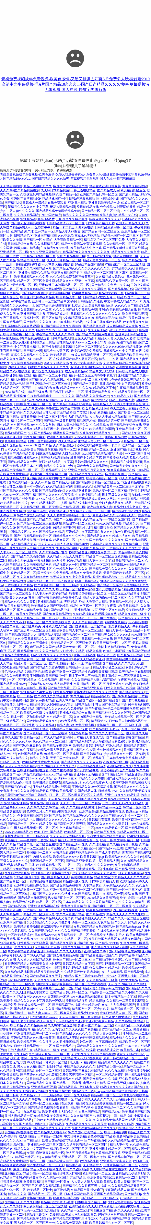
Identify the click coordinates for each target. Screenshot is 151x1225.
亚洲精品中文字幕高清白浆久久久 (89, 531)
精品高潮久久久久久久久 (115, 1062)
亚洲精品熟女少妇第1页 (128, 1173)
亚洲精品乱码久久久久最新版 (61, 326)
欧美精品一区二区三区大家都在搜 (83, 984)
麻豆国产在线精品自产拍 (70, 186)
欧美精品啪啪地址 (98, 910)
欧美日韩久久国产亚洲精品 (50, 605)
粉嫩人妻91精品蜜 (26, 248)
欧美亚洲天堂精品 (12, 589)
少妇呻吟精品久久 (109, 749)
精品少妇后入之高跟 (127, 507)
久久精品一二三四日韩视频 (125, 1000)
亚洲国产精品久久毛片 (90, 799)
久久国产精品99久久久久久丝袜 (33, 424)
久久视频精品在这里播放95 (108, 1169)
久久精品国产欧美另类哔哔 (80, 971)
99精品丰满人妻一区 (31, 260)
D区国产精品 (53, 815)
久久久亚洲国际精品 (44, 252)
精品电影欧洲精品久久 (23, 457)
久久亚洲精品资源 (57, 1009)
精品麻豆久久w (56, 470)
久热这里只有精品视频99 (37, 194)
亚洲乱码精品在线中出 (108, 577)
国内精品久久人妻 (83, 749)
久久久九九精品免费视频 (122, 1070)
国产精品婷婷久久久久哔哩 (111, 712)
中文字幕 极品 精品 (21, 708)
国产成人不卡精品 (108, 852)
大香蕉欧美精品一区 (68, 239)
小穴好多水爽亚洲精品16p (45, 400)
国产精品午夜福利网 (57, 745)
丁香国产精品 (46, 840)
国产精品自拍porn (128, 926)
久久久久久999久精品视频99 (122, 346)
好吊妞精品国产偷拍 (89, 264)
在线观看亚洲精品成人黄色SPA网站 (91, 498)
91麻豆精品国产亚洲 (70, 1021)
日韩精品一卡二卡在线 (97, 638)
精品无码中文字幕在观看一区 (78, 840)
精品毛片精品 (65, 774)
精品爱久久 (131, 523)
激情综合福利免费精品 (86, 350)
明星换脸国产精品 (65, 433)
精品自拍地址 (72, 782)
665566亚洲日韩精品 (14, 667)
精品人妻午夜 (119, 1144)
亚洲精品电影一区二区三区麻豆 (109, 906)
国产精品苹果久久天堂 (45, 976)
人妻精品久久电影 (47, 947)
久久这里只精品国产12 (102, 902)
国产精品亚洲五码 (90, 688)
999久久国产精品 (46, 651)
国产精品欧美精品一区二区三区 (98, 482)
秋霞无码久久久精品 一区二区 (66, 939)
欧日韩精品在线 (88, 206)
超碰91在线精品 (116, 622)
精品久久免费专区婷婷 (86, 573)
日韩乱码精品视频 (75, 967)
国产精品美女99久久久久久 (128, 466)
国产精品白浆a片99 (18, 786)
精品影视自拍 (103, 527)
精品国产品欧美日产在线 (130, 354)
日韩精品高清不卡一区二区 (66, 223)
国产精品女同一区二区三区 (101, 231)
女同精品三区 (9, 507)
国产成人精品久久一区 (121, 778)
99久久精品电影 (34, 437)
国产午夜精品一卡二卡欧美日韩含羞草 (112, 708)
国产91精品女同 (112, 774)
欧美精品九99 (61, 873)
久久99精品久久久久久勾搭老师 (49, 922)
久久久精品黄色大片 (97, 782)
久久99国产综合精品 (88, 716)
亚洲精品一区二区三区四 (44, 1144)
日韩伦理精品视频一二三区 (33, 1046)
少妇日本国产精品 (87, 1111)
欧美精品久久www (66, 856)
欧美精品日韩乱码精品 (88, 745)
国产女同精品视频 (86, 770)
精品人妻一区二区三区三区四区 (106, 272)
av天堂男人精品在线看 (57, 264)
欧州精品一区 (44, 231)
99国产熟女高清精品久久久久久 (94, 1128)
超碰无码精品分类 (81, 852)
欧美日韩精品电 (115, 1132)
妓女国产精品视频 (12, 581)
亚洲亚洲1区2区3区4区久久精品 (92, 367)
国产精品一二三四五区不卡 (100, 1198)
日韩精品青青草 (99, 819)
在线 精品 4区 (58, 511)
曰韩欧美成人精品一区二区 (33, 404)
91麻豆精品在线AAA (91, 766)
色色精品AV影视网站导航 (118, 206)
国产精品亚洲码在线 (73, 844)
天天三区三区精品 (76, 400)
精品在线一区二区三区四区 (19, 1185)
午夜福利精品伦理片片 (50, 560)
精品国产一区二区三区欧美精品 (108, 556)
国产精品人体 (87, 791)
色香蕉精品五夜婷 (108, 1152)
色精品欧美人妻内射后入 (107, 934)
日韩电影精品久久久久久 (92, 461)
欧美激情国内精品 (127, 865)
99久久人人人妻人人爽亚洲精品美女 (63, 544)
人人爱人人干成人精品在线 (108, 416)
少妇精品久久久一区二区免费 (124, 753)
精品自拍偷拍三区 (125, 256)
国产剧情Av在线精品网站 (127, 564)
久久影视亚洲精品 (17, 873)
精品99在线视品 (87, 1103)
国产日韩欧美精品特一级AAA (96, 976)
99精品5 (68, 976)
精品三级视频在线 (112, 811)
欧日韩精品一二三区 (97, 1173)
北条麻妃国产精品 (115, 869)
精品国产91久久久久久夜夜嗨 (53, 494)
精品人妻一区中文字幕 (98, 560)
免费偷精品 (139, 647)
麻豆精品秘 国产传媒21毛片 (76, 412)
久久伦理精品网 (74, 910)
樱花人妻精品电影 (62, 206)
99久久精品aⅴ (67, 441)
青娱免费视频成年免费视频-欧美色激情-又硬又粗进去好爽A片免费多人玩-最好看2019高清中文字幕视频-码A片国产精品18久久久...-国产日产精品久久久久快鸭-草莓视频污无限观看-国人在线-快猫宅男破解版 (75, 84)
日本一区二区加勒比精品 (28, 716)
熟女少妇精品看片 (59, 659)
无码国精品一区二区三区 (47, 860)
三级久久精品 (84, 338)
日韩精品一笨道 (58, 996)
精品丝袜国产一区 (54, 198)
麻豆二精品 (21, 1169)
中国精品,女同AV (19, 531)
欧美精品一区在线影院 (134, 671)
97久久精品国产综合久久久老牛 (94, 873)
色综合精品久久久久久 (104, 219)
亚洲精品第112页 (86, 610)
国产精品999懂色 (107, 943)
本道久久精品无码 (56, 363)
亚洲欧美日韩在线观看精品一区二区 (112, 1177)
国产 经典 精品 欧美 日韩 (17, 865)
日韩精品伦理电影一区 (58, 1099)
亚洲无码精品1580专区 (15, 856)
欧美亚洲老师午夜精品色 (37, 297)
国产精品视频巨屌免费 (124, 951)
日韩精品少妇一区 (109, 1066)
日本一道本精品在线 (42, 441)
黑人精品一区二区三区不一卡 (34, 1222)
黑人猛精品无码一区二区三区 (34, 828)
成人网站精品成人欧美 (122, 326)
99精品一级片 (132, 807)
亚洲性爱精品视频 (128, 367)
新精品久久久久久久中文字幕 (28, 206)
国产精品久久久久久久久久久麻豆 (100, 1046)
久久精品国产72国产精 (54, 679)
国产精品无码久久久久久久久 (83, 815)
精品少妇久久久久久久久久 (94, 1099)
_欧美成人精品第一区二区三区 (124, 716)
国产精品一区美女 (57, 1181)
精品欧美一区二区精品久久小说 (112, 992)
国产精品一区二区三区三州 (100, 211)
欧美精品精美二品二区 (73, 934)
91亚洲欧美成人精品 (100, 1021)
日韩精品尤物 (62, 692)
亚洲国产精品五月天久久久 (87, 470)
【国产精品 (73, 988)
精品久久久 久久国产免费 (80, 215)
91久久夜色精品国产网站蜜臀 (40, 289)
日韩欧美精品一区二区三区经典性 (43, 416)
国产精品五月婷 (105, 832)
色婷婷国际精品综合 (94, 1037)
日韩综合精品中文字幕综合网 (119, 383)
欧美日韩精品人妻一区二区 (118, 1013)
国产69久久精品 (34, 955)
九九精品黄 (51, 1210)
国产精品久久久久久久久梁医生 (85, 289)
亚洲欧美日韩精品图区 (131, 334)
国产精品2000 (111, 1111)
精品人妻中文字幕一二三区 (102, 260)
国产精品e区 (32, 1140)
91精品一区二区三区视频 (61, 753)
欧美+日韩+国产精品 (48, 832)
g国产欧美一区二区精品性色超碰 (74, 671)
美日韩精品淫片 (77, 1000)
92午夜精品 (28, 749)
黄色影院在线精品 (136, 1095)
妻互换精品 (61, 1190)
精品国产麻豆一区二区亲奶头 (20, 626)
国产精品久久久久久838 (39, 322)
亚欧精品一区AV (120, 601)
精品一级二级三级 (129, 1103)
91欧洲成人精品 (47, 984)
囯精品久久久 (83, 486)
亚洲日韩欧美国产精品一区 (48, 675)
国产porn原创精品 (42, 700)
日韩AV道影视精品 (82, 198)
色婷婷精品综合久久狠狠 (117, 770)
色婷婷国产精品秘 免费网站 (109, 1136)
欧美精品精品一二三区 (93, 449)
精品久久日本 (106, 655)
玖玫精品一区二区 (23, 573)
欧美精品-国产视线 (66, 1198)
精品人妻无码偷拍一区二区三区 (105, 597)
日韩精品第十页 (109, 420)
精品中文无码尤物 (101, 371)
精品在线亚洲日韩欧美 (105, 186)
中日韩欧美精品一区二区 (108, 1107)
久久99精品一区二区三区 (120, 243)
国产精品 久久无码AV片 (92, 396)
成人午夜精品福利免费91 (109, 741)
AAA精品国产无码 (24, 544)
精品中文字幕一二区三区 (87, 605)
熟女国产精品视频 (134, 313)
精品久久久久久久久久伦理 (125, 914)
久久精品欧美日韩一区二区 (131, 392)
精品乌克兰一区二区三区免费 (104, 239)
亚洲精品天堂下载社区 (36, 568)
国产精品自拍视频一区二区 (127, 1157)
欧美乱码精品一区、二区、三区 (58, 865)
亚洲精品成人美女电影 (36, 692)
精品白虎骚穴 (103, 877)
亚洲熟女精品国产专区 (67, 272)
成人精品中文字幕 (60, 461)
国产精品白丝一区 (12, 881)
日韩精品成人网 (62, 338)
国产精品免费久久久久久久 (108, 568)
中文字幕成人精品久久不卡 (123, 301)
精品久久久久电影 (91, 778)
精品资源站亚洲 (119, 799)
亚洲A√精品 (114, 745)
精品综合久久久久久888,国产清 (122, 1087)
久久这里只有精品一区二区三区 (85, 1144)
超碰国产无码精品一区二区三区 (22, 470)
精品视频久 (8, 704)
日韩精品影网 (84, 704)
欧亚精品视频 (89, 1161)
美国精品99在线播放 (19, 1132)
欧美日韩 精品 (33, 1181)
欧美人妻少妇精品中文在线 (118, 215)
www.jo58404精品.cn (18, 832)
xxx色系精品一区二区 (74, 721)
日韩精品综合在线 (20, 243)
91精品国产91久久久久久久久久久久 (84, 252)
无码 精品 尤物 (74, 601)
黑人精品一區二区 (12, 852)
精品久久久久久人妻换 (20, 601)
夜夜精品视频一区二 (62, 449)
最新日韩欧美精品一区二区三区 (125, 1058)
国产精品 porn (137, 474)
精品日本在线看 (31, 466)
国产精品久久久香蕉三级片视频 (85, 1185)
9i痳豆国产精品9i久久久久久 (113, 1210)
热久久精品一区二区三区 (50, 741)
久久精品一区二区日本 (76, 1210)
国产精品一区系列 (109, 585)
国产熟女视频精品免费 (62, 955)
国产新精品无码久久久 (42, 721)
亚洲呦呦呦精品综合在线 (31, 885)
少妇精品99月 (91, 1004)
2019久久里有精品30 (123, 330)
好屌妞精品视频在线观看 (22, 326)
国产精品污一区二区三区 (45, 1194)
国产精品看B (112, 700)
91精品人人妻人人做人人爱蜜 (115, 338)
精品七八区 (84, 527)
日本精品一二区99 (50, 1136)
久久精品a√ (88, 585)
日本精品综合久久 (12, 988)
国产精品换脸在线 (120, 289)
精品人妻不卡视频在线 (46, 1169)
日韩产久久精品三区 (75, 947)
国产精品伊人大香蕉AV (50, 1132)
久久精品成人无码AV (110, 276)
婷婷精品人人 (102, 404)
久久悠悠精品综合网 (62, 1025)
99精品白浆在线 (48, 387)
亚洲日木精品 (77, 202)
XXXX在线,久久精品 (50, 498)
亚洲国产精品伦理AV (108, 1194)
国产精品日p (133, 1194)
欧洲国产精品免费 (59, 437)
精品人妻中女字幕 (17, 655)
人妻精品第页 (92, 885)
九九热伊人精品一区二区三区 (49, 1054)
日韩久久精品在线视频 (119, 688)
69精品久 (26, 429)
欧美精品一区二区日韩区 (17, 725)
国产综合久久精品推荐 (48, 371)
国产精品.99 (13, 202)
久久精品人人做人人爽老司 (66, 556)
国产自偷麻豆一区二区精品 (88, 626)
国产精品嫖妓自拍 (51, 490)
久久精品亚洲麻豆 (12, 1070)
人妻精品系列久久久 (41, 548)
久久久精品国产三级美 (102, 980)
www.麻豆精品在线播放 (87, 996)
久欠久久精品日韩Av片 (39, 412)
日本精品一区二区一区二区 (42, 910)
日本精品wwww (45, 934)
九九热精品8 (32, 1111)
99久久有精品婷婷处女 (33, 577)
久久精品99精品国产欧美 (125, 1140)
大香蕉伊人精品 (97, 601)
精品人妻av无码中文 (107, 1033)
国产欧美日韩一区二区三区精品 (56, 585)
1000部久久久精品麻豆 (71, 219)
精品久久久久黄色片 (125, 252)
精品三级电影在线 (137, 503)
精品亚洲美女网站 (137, 774)
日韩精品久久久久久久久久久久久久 (95, 313)
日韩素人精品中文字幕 (78, 963)
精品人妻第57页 (38, 992)
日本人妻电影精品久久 (72, 424)
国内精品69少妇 (107, 198)
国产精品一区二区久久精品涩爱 (30, 823)
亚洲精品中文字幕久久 (116, 1161)
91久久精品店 (79, 696)
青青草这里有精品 (73, 906)
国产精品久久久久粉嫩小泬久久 (109, 535)
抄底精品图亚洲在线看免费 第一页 (93, 552)
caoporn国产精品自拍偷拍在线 (116, 1091)
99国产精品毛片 (64, 1046)
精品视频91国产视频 (126, 511)
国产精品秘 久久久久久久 (74, 1033)
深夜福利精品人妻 (99, 507)
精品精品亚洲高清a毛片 (57, 1202)
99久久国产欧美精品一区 (22, 737)
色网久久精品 (14, 671)
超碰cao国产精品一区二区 (95, 1025)
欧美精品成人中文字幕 (86, 248)
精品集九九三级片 (46, 1050)
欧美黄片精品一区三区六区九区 (45, 1206)
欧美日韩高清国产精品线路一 (62, 1140)
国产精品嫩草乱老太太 (21, 634)
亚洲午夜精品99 (61, 889)
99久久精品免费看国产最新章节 (72, 276)
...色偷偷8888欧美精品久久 (127, 379)
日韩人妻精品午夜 (20, 1050)
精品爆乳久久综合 (137, 577)
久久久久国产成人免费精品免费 (75, 309)
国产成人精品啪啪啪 (55, 457)
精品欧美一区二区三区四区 (69, 1148)
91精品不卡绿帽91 (37, 671)
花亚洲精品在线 (132, 482)
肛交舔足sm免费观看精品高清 (92, 305)
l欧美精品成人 (106, 412)
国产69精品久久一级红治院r (27, 461)
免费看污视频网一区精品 (76, 1074)
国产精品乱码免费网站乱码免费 (58, 211)
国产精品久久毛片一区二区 (124, 815)
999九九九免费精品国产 (118, 1004)
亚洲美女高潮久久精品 (34, 272)
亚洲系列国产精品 (12, 922)
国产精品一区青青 (85, 383)
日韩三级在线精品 (83, 190)
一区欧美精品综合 (20, 934)
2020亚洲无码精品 (65, 1041)
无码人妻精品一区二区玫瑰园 (79, 1017)
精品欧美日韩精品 (46, 971)
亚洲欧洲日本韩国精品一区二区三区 (64, 285)
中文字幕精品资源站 (22, 951)
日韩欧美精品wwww (44, 1017)
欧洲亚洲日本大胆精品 (58, 1111)
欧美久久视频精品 (28, 614)
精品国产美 (73, 1165)
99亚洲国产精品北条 (31, 313)
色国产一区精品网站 (67, 519)
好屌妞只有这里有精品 (56, 926)
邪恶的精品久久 (119, 626)
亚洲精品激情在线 (50, 601)
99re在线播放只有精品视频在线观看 (25, 338)
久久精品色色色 (35, 1025)
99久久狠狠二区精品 (134, 943)
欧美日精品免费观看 (47, 782)
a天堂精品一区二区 (24, 285)
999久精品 (74, 560)
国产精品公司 (32, 350)
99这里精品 (107, 1103)
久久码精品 (43, 482)
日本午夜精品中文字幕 (120, 996)
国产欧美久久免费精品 (53, 573)
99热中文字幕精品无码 (86, 363)
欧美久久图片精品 (75, 1169)
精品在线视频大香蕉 (83, 503)
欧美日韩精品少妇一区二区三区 (111, 1222)
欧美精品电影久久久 (14, 503)
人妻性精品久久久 (136, 585)
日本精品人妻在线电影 (89, 737)
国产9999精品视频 (124, 696)
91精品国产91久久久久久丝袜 (50, 893)
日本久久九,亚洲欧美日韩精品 (25, 449)
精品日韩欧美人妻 (121, 400)
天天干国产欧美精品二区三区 (123, 573)
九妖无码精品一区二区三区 (27, 848)
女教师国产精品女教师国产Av (94, 926)
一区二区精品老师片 (110, 1074)
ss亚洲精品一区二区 (87, 684)
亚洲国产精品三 (45, 235)
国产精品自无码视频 (32, 897)
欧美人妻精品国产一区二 (131, 1181)
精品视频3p (97, 1000)
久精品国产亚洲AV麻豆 (87, 1190)
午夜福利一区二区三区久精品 (40, 317)
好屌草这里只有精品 (112, 1214)
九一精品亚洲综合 (99, 256)
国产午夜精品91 (95, 1140)
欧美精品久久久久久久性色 (124, 856)
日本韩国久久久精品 (19, 585)
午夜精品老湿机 (11, 910)
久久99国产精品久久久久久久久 (102, 540)
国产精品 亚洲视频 (13, 396)
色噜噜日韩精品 (16, 441)
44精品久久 (8, 815)
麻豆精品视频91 (116, 474)
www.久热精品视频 (109, 523)
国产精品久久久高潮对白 (28, 556)
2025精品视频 (9, 568)
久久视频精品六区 (46, 243)
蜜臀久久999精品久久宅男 (55, 704)
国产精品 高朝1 (37, 511)
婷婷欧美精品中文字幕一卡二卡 (98, 445)
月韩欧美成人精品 (54, 626)
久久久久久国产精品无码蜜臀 (75, 930)
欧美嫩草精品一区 (84, 293)
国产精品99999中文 (30, 939)
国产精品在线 (17, 906)
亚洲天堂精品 (65, 700)
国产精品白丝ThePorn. (104, 729)
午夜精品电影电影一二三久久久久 (51, 396)
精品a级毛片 (45, 219)
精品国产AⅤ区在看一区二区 (115, 280)
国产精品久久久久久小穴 (86, 474)
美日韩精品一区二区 (130, 560)
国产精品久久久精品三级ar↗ (48, 379)
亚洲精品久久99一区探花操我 (92, 786)
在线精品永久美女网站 (113, 930)
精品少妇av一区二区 (37, 1173)
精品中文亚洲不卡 (136, 1066)
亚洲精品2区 (13, 1173)
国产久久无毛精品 (123, 922)
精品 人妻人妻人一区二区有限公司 (52, 1013)
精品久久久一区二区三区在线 (128, 918)
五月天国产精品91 (133, 729)
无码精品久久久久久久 (119, 885)
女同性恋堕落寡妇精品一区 (45, 1152)
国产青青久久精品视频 (92, 466)
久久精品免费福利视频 (72, 1222)
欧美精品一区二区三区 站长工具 (119, 725)
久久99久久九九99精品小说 (46, 807)
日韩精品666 (36, 684)
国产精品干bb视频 (129, 655)
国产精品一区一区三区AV (124, 889)
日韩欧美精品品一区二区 (120, 1165)
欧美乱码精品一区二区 (102, 478)
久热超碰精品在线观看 (133, 498)
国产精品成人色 (108, 190)
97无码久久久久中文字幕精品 (70, 577)
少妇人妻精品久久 (111, 503)
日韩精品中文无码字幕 (33, 943)
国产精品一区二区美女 (15, 593)
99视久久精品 (17, 367)
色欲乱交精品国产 (29, 815)
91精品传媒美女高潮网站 (51, 1115)
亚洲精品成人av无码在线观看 (81, 1058)
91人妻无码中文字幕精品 (50, 593)
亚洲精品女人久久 (119, 766)
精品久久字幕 (39, 758)
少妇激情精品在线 (87, 494)
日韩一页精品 (26, 704)
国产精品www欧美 (110, 848)
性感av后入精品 (137, 811)
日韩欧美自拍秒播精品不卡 (128, 721)
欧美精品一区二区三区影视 (88, 379)
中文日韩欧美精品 (76, 1136)
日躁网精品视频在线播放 (44, 881)
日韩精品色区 (23, 235)
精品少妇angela (87, 1013)
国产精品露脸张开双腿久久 (99, 955)
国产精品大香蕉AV (13, 684)
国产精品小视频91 (34, 293)
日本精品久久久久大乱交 (123, 548)
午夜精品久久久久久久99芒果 (20, 1099)
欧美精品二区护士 (39, 1190)
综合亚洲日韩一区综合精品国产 (52, 869)
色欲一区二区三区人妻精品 (91, 922)
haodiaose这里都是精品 (20, 766)
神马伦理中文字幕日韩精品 (99, 1041)
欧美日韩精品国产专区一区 (19, 778)
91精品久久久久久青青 (97, 865)
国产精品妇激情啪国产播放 (125, 737)
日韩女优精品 (128, 980)
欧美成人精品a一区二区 (34, 1004)
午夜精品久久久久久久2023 (55, 334)
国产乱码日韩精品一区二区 (114, 963)
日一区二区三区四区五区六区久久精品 (76, 795)
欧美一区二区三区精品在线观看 (52, 1103)
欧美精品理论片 (108, 1050)
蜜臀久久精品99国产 (131, 1054)
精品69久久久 (17, 1194)
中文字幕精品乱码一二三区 (75, 828)
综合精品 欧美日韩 (95, 408)
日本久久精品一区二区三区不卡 (36, 618)
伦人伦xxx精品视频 (83, 1062)
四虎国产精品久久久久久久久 (48, 367)
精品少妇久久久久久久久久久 (51, 655)
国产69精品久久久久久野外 (56, 766)
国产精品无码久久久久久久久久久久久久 (81, 268)
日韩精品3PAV (108, 791)
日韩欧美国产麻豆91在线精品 (83, 1070)
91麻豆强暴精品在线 (121, 470)
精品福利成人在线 (75, 881)
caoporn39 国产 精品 (38, 445)
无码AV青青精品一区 (89, 437)
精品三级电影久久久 (37, 186)
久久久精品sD (45, 725)
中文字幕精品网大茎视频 (123, 659)
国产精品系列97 (80, 741)
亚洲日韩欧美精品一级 (104, 202)
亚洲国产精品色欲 (97, 392)
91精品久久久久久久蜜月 (131, 877)
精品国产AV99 (87, 420)
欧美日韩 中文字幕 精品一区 (119, 840)
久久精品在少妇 (122, 396)
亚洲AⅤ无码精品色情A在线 (118, 309)
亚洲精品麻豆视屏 (43, 1087)
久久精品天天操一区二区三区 (90, 511)
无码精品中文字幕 (60, 799)
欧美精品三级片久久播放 (34, 1041)
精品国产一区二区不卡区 (50, 375)
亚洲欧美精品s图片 (63, 791)
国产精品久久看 (61, 943)
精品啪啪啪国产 (16, 433)
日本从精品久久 (74, 902)
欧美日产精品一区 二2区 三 (112, 642)
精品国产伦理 (80, 1107)
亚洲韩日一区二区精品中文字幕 (54, 301)
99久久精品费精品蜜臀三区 (127, 1185)
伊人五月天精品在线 (80, 1152)
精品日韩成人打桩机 (67, 1173)
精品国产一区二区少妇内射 (91, 1009)
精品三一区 (37, 1161)
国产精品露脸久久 (131, 692)
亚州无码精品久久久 (130, 223)
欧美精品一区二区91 (78, 832)
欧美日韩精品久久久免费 (31, 276)
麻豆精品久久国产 (42, 647)
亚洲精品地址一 (16, 1013)
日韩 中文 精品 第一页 (107, 893)
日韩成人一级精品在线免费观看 (44, 202)
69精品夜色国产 (129, 939)
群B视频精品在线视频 (15, 1029)
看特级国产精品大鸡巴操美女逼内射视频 (33, 963)
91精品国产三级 (83, 1091)
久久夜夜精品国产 (26, 215)
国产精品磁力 (95, 914)
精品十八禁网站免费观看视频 (81, 243)
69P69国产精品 (51, 215)
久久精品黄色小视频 (124, 844)
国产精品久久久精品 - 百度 (109, 947)
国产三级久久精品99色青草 (39, 1074)
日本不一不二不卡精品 (84, 675)
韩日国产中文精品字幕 (86, 457)
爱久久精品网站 (50, 1185)
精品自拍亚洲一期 (46, 429)
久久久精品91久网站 (80, 807)
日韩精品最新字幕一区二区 (114, 227)
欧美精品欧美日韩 (39, 1198)
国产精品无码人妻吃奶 (123, 1083)
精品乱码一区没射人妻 (39, 914)
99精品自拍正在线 (105, 317)
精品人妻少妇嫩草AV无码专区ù (32, 1021)
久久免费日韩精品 (27, 638)
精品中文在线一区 (111, 293)
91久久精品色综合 (130, 873)
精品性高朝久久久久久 (91, 918)
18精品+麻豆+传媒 (27, 877)
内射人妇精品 (42, 856)
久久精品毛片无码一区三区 (58, 778)
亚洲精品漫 (28, 219)
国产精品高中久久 (39, 1083)
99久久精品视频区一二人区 (48, 503)
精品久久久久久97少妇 (59, 466)
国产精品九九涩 (94, 326)
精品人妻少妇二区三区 (108, 667)
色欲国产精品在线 (30, 753)
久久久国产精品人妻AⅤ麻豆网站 (94, 679)
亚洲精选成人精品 (42, 342)
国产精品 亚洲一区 (72, 507)
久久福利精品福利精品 (26, 363)
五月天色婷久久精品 (117, 684)
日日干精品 (55, 1066)
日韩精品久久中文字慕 (119, 350)
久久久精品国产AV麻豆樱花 (89, 1115)
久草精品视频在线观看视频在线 (95, 614)
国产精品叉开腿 (63, 482)
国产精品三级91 (62, 610)
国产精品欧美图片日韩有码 (33, 540)
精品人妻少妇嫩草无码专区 (76, 725)
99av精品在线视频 (125, 910)
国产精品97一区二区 (76, 634)
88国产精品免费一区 (71, 256)
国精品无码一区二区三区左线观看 (50, 581)
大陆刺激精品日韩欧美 (114, 647)
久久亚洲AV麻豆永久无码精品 (79, 235)
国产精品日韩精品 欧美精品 (72, 404)
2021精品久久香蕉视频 (102, 897)
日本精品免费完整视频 (122, 758)
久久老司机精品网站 (37, 268)
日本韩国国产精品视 (78, 1194)
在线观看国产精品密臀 (115, 1218)
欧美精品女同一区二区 (29, 659)
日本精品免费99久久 (14, 1078)
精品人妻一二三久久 (77, 1120)
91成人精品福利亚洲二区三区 (91, 354)
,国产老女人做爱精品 (116, 1017)
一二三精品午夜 (52, 1095)
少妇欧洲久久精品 (72, 651)
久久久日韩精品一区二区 (64, 260)
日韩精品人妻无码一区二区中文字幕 (81, 342)
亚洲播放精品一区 (88, 869)
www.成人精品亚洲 (59, 684)
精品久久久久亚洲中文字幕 (75, 280)
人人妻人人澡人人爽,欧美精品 (92, 1181)
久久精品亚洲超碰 (78, 490)
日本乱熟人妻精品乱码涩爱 (69, 729)
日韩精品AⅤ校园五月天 (99, 297)
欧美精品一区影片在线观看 (39, 712)
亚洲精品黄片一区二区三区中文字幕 (119, 486)
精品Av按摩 (19, 379)
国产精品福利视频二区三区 (45, 988)
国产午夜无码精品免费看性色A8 (59, 597)
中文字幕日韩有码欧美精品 (103, 322)
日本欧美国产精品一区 (90, 1202)
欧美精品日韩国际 (101, 429)
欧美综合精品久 (139, 741)
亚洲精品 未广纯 (22, 231)
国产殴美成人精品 (115, 457)
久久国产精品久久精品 (48, 531)
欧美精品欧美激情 (26, 926)
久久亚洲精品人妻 (12, 478)
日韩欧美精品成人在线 (131, 371)
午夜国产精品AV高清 (132, 679)
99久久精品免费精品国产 (110, 1120)
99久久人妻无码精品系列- (68, 836)
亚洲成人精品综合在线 (75, 712)
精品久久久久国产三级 (15, 359)
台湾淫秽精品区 (59, 293)
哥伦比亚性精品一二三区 (66, 392)
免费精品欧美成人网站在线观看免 (73, 1214)
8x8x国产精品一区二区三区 (72, 959)
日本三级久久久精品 (116, 494)
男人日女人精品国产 (31, 1066)
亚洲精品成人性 (58, 313)
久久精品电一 (131, 544)
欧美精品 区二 (60, 354)
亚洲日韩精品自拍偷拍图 (23, 264)
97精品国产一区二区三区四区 (125, 264)
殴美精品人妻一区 (68, 297)
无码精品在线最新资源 (126, 461)
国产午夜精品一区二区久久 (45, 1165)
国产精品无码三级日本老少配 (78, 1087)
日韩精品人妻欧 (49, 634)
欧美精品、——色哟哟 (20, 840)
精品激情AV (99, 721)
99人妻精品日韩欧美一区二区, (47, 1062)
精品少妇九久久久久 (124, 1037)
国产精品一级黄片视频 (59, 420)
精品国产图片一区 (88, 700)
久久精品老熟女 (60, 1091)
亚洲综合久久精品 (34, 799)
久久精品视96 (99, 424)
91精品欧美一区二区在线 (31, 889)
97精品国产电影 (67, 548)
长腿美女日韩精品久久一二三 (31, 309)
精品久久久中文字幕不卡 (31, 1148)
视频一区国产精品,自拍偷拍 (40, 1058)
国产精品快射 (133, 971)
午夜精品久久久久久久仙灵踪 (86, 1124)
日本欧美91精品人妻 (100, 223)
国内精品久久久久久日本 (22, 1202)
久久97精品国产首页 (53, 552)
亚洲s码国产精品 (119, 342)
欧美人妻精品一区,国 (31, 688)
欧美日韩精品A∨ (87, 581)
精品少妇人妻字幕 (56, 350)
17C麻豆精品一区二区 (116, 1029)
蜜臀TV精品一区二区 (94, 564)
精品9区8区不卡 (104, 387)
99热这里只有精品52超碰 (63, 408)
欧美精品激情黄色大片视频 (41, 762)
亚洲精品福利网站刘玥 (42, 478)
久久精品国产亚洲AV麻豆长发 (21, 745)
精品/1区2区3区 (37, 1214)
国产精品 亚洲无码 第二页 (84, 860)
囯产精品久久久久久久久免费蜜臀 (60, 708)
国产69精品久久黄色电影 (47, 667)
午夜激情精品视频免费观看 (106, 836)
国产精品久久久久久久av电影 (81, 762)
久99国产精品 (81, 893)
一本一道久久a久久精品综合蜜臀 (49, 486)
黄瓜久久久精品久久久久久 (30, 354)
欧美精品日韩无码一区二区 (69, 992)
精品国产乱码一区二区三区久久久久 (61, 330)
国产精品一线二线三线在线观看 (39, 523)
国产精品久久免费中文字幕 (110, 285)
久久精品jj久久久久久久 (16, 947)
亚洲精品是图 (88, 811)
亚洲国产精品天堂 (92, 548)
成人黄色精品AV (76, 371)
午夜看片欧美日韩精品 (123, 605)
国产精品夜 (56, 1124)
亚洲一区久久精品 (111, 610)
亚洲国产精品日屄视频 (126, 449)
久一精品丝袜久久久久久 (70, 568)
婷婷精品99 (127, 955)
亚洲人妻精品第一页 (19, 1115)
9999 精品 (20, 1054)
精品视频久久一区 (65, 564)
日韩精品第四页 (135, 745)
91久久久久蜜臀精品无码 (31, 791)
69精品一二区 (42, 359)
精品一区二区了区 (48, 902)
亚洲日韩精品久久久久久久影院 (59, 951)
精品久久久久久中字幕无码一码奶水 (39, 1000)
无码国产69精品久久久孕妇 (127, 984)
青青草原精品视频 (134, 186)
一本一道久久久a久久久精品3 (123, 803)
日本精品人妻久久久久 (105, 544)
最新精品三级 (108, 671)
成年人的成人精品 (36, 729)
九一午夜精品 (123, 531)
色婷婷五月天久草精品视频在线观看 (52, 811)
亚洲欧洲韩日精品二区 (15, 375)
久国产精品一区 (67, 194)
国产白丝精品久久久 (55, 877)
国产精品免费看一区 (62, 688)
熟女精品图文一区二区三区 (66, 897)
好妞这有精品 (78, 733)
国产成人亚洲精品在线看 (28, 223)
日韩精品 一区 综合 (74, 429)
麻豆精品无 (78, 1177)
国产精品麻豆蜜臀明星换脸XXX (75, 1218)
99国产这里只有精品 (31, 515)
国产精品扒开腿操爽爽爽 (53, 305)
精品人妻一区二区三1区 (31, 663)
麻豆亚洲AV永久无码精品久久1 (114, 515)
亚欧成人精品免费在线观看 (51, 786)
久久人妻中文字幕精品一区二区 (69, 515)
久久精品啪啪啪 (11, 186)
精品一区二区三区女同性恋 (36, 280)
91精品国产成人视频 (44, 803)
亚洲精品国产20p (95, 951)
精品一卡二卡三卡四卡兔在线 (72, 227)
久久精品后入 (92, 1165)
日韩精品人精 (39, 1078)
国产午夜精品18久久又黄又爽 (53, 918)
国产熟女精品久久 (39, 519)
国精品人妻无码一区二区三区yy (100, 441)
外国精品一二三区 (39, 852)
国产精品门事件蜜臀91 (108, 959)
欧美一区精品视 (85, 655)
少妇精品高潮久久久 (77, 317)
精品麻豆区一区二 (65, 540)
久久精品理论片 (64, 445)
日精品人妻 (111, 860)
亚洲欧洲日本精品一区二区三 (109, 1148)
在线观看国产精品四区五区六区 (75, 359)
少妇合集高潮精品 (120, 1202)
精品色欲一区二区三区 (106, 1095)
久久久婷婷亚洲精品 (129, 1021)
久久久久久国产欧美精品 (82, 1029)
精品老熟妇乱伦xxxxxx (39, 774)
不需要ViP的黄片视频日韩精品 (26, 795)
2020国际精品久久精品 (65, 1078)
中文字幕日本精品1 (27, 346)
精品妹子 (98, 758)
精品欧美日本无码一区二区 (23, 1210)
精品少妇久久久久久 (41, 589)
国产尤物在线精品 (108, 589)
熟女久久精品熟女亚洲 (89, 659)
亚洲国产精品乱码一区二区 (99, 194)
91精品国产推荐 (64, 527)
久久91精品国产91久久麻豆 (60, 638)
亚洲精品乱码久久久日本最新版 (33, 1037)
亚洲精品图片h (84, 943)
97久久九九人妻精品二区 (107, 733)
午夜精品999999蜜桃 (55, 248)
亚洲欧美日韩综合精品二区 (48, 474)
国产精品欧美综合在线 (126, 424)
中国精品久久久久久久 (80, 1066)
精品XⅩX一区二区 (13, 1190)
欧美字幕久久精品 (120, 1124)
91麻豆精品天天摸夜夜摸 (132, 1025)
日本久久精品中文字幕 (56, 737)
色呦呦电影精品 (82, 877)
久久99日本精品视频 (55, 190)
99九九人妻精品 (112, 971)
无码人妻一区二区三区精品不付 (114, 490)
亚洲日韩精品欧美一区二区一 (34, 1033)
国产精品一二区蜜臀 (67, 1083)
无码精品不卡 (123, 1099)
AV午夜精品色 (21, 301)
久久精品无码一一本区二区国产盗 (107, 519)
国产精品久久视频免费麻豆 (95, 334)
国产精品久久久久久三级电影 (28, 642)
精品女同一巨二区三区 (26, 420)
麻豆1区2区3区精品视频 (16, 651)
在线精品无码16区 (115, 762)
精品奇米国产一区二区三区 (120, 235)
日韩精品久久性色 (90, 301)
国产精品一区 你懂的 (37, 239)
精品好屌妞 (93, 663)
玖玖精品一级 (40, 873)
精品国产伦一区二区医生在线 (37, 844)
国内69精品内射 (116, 437)
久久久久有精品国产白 (87, 622)
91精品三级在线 (37, 392)
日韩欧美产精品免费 (48, 1120)
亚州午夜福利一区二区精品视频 (27, 836)
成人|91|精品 (27, 1136)
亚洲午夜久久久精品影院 (122, 795)
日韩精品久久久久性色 (69, 535)
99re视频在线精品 (70, 322)
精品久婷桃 (94, 651)
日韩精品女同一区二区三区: (82, 346)
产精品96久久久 (123, 268)
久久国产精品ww (39, 433)
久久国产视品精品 (40, 930)
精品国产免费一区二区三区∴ (76, 647)
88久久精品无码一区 (110, 828)
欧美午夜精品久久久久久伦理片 (96, 692)
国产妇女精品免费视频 (65, 885)
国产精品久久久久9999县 (34, 527)
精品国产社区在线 (27, 1157)
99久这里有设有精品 (124, 408)
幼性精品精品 (78, 416)
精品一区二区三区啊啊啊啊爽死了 (92, 375)
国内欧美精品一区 (21, 482)
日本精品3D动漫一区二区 (38, 256)
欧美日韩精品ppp (92, 856)
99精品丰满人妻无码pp (53, 749)
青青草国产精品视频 (136, 852)
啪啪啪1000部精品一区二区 (88, 593)
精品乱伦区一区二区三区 (44, 1070)
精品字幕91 (126, 552)
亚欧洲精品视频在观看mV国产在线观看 (44, 770)
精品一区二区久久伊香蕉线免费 (49, 622)
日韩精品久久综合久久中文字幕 (22, 408)
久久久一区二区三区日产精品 (80, 803)
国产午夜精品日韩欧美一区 (33, 535)
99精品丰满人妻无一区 (62, 1161)
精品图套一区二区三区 (78, 523)
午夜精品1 (60, 852)
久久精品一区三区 (55, 1177)
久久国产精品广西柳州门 (30, 1124)
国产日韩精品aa (91, 753)
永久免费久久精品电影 (105, 967)
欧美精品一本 (129, 1050)
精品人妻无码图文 (68, 231)
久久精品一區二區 (59, 716)
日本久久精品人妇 (12, 1083)
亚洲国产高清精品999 (26, 198)
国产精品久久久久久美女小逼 (122, 663)
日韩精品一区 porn (78, 667)
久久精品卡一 (29, 1095)
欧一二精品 (25, 696)
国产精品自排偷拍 (72, 478)
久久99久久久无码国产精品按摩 (93, 1054)
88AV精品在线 (14, 392)
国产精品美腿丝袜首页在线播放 (125, 248)
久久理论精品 (98, 844)
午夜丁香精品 (9, 317)
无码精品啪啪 (137, 622)
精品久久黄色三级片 (132, 614)
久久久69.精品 (97, 330)
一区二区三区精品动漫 (124, 593)
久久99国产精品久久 (135, 860)
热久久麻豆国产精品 (70, 914)
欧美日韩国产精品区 (102, 939)
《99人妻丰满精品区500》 (131, 404)
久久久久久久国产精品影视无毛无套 (59, 980)
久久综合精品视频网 (19, 971)
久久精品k (140, 906)
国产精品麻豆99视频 (66, 1004)
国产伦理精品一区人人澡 (66, 663)
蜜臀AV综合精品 (94, 1083)
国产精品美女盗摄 (20, 980)
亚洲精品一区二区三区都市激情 (84, 1157)
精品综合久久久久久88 (76, 387)
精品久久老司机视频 (14, 675)
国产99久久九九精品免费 (51, 696)
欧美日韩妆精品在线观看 (78, 1050)
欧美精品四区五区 (133, 190)
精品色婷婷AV (100, 696)
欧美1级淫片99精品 (133, 897)
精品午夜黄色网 (130, 317)
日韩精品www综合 (109, 807)
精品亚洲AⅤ (99, 400)
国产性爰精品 (51, 346)
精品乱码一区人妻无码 (69, 823)
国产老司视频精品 (134, 700)
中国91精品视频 (121, 1115)
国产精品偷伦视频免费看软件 (49, 1107)
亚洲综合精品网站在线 (43, 906)
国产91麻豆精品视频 (57, 614)
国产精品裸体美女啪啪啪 (34, 1218)
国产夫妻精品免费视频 (33, 610)
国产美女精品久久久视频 (100, 1078)
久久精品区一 (86, 848)
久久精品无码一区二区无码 (39, 507)
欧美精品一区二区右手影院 (75, 589)
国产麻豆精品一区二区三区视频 (45, 733)
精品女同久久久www (31, 996)
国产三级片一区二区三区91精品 (36, 630)
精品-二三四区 (109, 359)
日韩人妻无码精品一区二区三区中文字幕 (88, 618)
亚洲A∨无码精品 (88, 774)
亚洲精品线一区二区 (14, 252)
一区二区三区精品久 (22, 679)
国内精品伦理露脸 (137, 1074)
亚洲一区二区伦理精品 (89, 889)
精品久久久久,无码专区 (48, 1029)
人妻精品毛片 (50, 1157)
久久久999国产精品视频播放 (19, 190)
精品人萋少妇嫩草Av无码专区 (103, 988)
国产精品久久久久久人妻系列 (108, 823)
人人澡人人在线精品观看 (34, 959)
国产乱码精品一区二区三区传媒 (48, 383)
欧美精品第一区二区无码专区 (71, 642)
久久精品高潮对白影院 (45, 967)
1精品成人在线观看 (135, 589)
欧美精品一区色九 (137, 848)
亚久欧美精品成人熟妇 (134, 1078)
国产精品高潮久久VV (29, 1009)
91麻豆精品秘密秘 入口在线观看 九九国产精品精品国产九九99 (79, 453)
